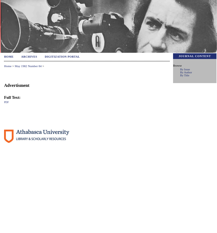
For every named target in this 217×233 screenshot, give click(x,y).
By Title (184, 75)
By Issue (185, 69)
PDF (6, 102)
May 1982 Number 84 (28, 66)
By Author (186, 72)
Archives (29, 56)
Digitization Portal (62, 56)
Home (9, 56)
